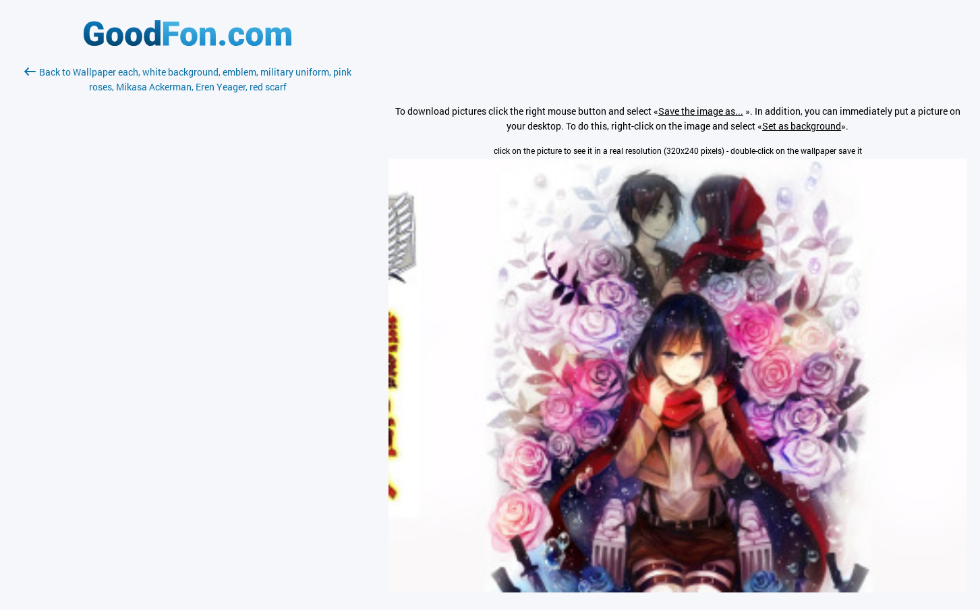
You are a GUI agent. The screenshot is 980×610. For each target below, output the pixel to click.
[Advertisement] (187, 254)
